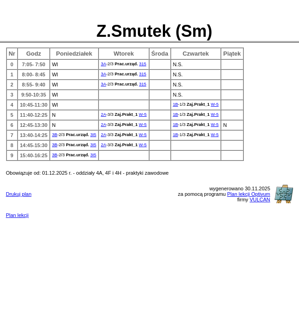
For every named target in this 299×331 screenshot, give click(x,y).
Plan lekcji (17, 215)
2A (103, 114)
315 (142, 64)
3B (54, 134)
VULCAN (260, 199)
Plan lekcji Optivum (248, 194)
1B (175, 104)
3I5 (93, 134)
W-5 (214, 104)
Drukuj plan (19, 194)
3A (103, 64)
